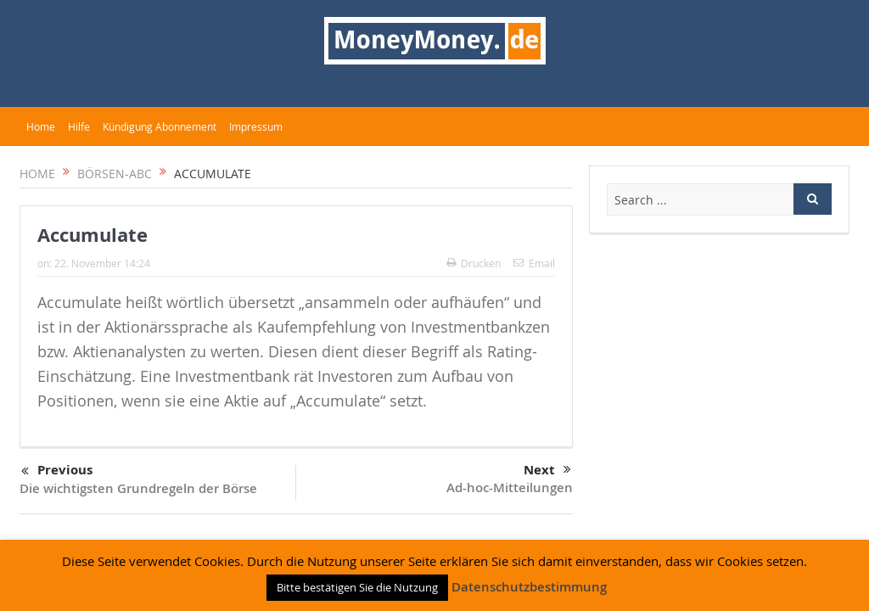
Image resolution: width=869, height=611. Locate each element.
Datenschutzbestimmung (529, 587)
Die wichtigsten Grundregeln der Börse (138, 488)
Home (40, 126)
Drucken (473, 263)
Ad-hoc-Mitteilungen (509, 487)
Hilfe (79, 126)
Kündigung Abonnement (159, 126)
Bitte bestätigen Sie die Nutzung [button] (357, 587)
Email (534, 263)
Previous (57, 471)
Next (547, 470)
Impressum (256, 126)
